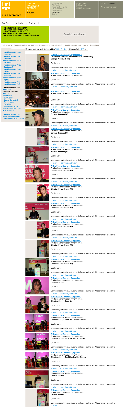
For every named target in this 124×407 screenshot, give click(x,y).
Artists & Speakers (11, 92)
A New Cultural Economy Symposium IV (66, 55)
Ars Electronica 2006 (12, 82)
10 (83, 49)
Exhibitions (8, 104)
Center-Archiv (57, 10)
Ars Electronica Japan (109, 7)
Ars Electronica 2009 (12, 114)
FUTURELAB (33, 6)
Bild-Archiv (56, 12)
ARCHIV (30, 13)
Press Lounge (81, 3)
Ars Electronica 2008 (12, 88)
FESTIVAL (31, 8)
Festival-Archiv (57, 3)
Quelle (63, 49)
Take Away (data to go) (12, 108)
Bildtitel (57, 49)
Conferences (8, 98)
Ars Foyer (7, 90)
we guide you (9, 111)
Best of (6, 94)
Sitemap (79, 7)
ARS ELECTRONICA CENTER (15, 28)
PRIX (29, 10)
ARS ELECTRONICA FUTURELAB (17, 33)
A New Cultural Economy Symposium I (66, 73)
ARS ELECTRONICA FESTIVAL (16, 30)
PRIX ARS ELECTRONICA (14, 32)
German (112, 3)
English (103, 3)
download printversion (69, 70)
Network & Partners (83, 9)
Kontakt (54, 14)
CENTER (31, 3)
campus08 (8, 96)
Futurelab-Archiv (58, 9)
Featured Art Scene (11, 106)
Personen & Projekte (59, 7)
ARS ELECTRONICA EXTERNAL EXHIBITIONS (22, 35)
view (54, 70)
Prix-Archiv (56, 5)
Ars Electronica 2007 (12, 84)
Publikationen (81, 5)
